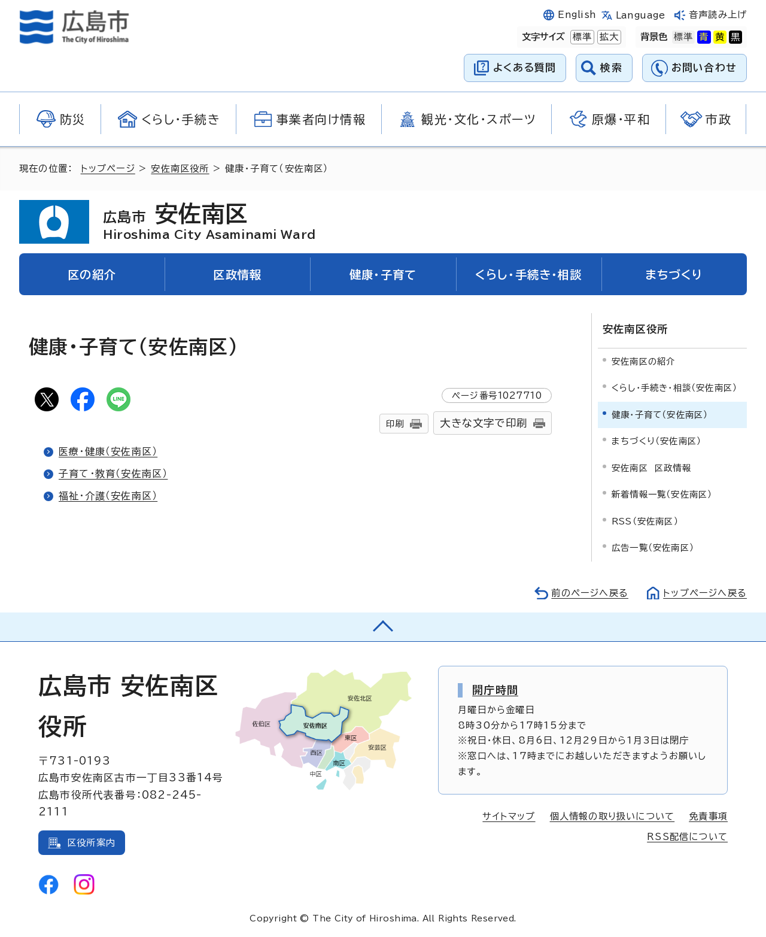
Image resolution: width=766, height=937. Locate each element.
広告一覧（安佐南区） (653, 547)
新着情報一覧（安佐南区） (662, 494)
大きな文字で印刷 (483, 423)
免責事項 (708, 816)
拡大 (608, 37)
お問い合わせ (704, 67)
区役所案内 (91, 842)
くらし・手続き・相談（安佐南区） (674, 387)
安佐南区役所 (180, 168)
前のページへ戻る (589, 593)
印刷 (395, 423)
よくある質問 (524, 67)
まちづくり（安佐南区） (656, 440)
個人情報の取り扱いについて (612, 816)
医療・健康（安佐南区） (108, 451)
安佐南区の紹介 (643, 361)
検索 (611, 67)
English (577, 14)
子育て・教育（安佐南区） (113, 473)
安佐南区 (209, 221)
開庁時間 (495, 689)
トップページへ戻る (705, 593)
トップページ (108, 168)
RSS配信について (687, 836)
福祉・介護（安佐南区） (108, 496)
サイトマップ (508, 816)
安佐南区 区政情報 (651, 467)
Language (640, 15)
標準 (581, 37)
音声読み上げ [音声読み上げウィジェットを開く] (718, 14)
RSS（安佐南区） (645, 521)
